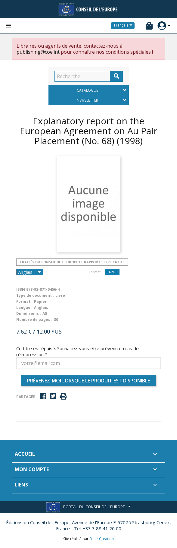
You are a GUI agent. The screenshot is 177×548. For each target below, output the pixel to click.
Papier (112, 272)
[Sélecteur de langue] (124, 25)
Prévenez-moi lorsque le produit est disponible (88, 380)
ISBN (20, 289)
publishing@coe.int (38, 52)
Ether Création (101, 538)
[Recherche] (82, 76)
